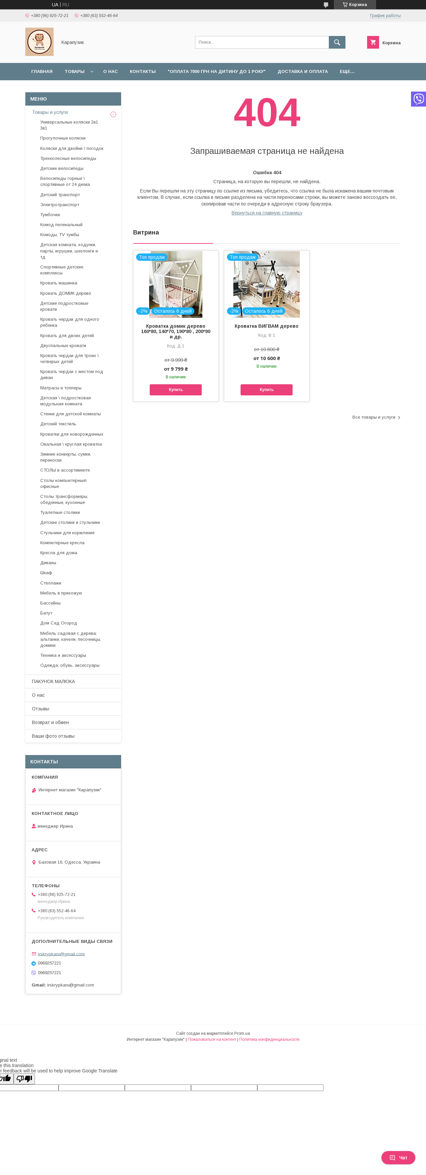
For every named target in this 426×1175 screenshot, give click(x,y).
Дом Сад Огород (58, 622)
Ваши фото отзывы (53, 736)
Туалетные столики (60, 512)
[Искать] (337, 42)
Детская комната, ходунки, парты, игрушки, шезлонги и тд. (69, 250)
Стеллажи (50, 583)
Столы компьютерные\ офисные (63, 483)
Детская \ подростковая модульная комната (65, 400)
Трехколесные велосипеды (68, 158)
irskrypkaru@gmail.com (61, 953)
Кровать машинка (58, 282)
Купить (176, 389)
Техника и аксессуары (63, 655)
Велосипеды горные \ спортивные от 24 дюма (65, 181)
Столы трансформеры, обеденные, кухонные (64, 499)
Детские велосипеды (62, 168)
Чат (398, 1158)
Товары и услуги (50, 112)
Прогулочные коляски (63, 138)
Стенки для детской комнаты (70, 413)
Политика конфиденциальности (269, 1039)
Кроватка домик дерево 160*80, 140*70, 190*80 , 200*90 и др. (175, 331)
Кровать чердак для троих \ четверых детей (69, 358)
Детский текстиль (58, 423)
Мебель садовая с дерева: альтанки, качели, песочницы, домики (70, 639)
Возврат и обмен (50, 722)
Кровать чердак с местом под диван (71, 374)
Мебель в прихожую (61, 592)
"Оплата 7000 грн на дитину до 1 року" (217, 71)
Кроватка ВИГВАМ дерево (267, 326)
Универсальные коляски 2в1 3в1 (69, 125)
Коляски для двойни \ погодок (72, 148)
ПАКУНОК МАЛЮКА (53, 681)
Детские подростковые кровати (64, 306)
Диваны (48, 562)
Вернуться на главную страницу (267, 212)
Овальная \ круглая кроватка (71, 444)
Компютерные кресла (62, 542)
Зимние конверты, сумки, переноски (65, 457)
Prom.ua (242, 1033)
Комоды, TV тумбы (59, 234)
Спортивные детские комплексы (61, 269)
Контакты (143, 71)
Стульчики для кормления (67, 532)
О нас (110, 71)
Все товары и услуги (373, 417)
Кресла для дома (58, 552)
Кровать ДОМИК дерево (65, 293)
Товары (75, 71)
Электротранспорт (59, 204)
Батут (46, 612)
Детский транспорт (60, 194)
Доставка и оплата (303, 71)
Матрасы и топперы (61, 387)
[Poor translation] (24, 1078)
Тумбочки (50, 214)
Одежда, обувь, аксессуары (70, 665)
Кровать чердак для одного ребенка (69, 322)
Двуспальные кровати (63, 345)
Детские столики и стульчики (70, 522)
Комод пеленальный (61, 224)
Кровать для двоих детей (67, 335)
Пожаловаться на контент (212, 1039)
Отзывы (40, 708)
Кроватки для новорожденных (72, 434)
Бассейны (50, 602)
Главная (42, 71)
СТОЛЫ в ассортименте (65, 470)
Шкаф (46, 572)
